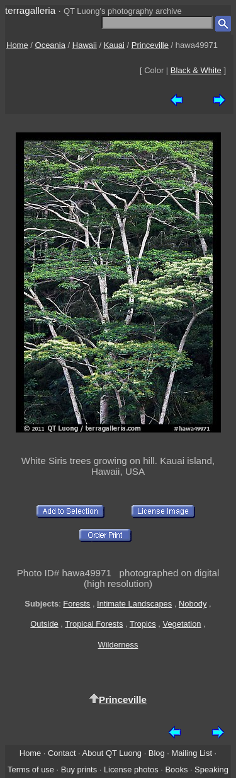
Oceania (50, 45)
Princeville (150, 45)
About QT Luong (112, 753)
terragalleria (30, 10)
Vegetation (182, 624)
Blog (157, 753)
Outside (44, 624)
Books (176, 769)
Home (17, 45)
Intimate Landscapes (134, 603)
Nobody (193, 603)
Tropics (143, 624)
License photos (131, 769)
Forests (76, 603)
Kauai (114, 45)
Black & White (196, 70)
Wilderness (118, 644)
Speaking (211, 769)
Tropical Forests (94, 624)
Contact (62, 753)
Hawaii (84, 45)
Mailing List (191, 753)
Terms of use (31, 769)
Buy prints (79, 769)
